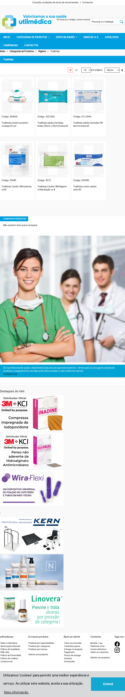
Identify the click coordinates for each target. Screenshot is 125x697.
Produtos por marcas (37, 649)
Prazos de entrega (72, 655)
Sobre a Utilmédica (8, 643)
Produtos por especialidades (41, 643)
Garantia (68, 658)
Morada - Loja (96, 643)
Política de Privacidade (10, 655)
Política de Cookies (9, 658)
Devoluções (69, 661)
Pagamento (69, 652)
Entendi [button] (108, 684)
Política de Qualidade (10, 649)
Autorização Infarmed (10, 646)
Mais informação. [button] (16, 692)
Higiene (42, 51)
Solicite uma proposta (38, 654)
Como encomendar (73, 643)
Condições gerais (72, 646)
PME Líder (4, 652)
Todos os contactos (99, 652)
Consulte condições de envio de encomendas (55, 2)
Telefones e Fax (97, 646)
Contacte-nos (10, 374)
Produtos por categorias (39, 646)
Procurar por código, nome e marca (73, 19)
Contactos (87, 2)
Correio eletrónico (98, 649)
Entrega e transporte (73, 649)
